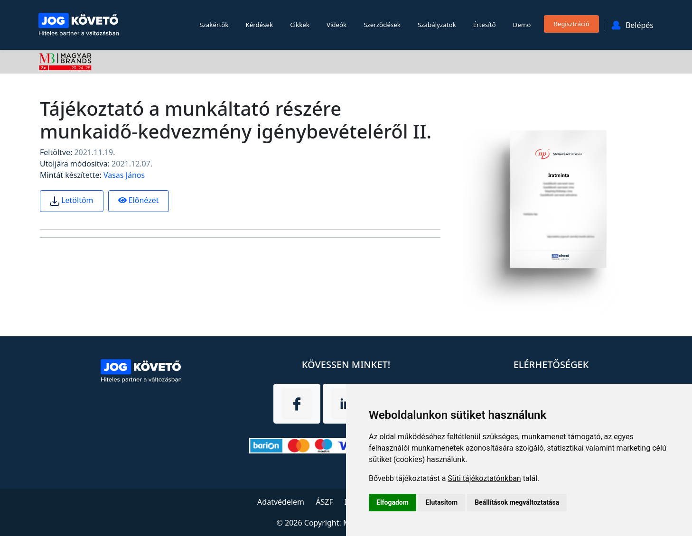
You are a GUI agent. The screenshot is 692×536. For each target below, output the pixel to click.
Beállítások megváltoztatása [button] (517, 502)
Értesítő (484, 24)
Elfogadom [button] (392, 502)
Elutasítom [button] (442, 502)
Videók (336, 24)
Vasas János (124, 175)
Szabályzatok (437, 24)
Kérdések (259, 24)
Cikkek (299, 24)
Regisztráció (571, 23)
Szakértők (213, 24)
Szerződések (382, 24)
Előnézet (138, 200)
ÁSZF (324, 502)
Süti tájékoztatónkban (484, 478)
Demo (522, 24)
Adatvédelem (280, 502)
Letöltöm (72, 200)
